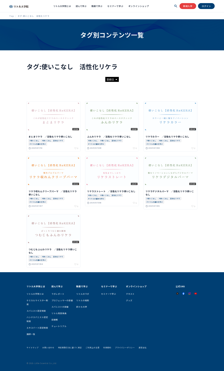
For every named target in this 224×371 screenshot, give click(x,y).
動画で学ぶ (96, 6)
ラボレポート (57, 293)
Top (11, 16)
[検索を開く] (176, 6)
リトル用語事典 (59, 313)
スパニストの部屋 (60, 306)
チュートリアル (59, 326)
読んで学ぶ (81, 6)
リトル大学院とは (62, 6)
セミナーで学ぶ (115, 6)
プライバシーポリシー (125, 347)
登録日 (112, 79)
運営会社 (143, 347)
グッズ (129, 300)
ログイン (206, 6)
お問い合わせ (48, 347)
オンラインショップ (138, 6)
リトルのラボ (82, 293)
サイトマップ (33, 347)
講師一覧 (31, 334)
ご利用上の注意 (93, 347)
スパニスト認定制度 (36, 310)
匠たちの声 (81, 306)
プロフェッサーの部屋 (62, 300)
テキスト (130, 293)
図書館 (54, 319)
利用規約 (107, 347)
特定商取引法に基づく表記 (70, 347)
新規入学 (187, 6)
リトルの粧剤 (82, 300)
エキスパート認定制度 (37, 327)
